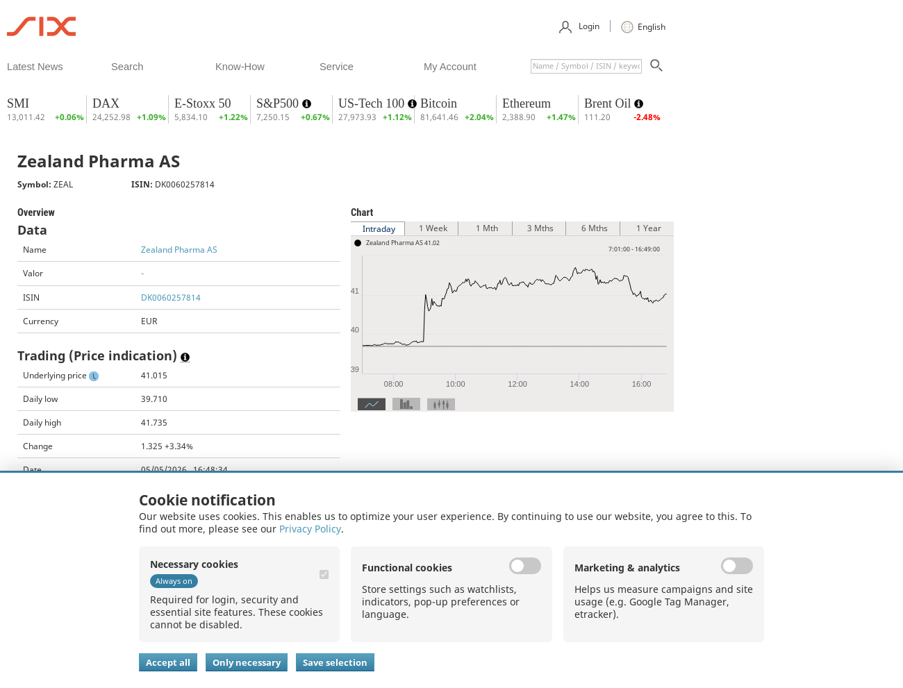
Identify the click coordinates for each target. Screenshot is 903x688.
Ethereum (526, 103)
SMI (18, 103)
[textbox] (586, 66)
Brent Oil (609, 103)
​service (337, 66)
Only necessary (247, 662)
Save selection (335, 662)
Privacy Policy (310, 528)
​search (127, 66)
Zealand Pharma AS (179, 249)
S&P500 (279, 103)
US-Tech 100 (373, 103)
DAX (105, 103)
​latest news (35, 66)
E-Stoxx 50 (202, 103)
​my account (450, 66)
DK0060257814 (171, 297)
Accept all (168, 662)
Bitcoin (438, 103)
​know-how (240, 66)
